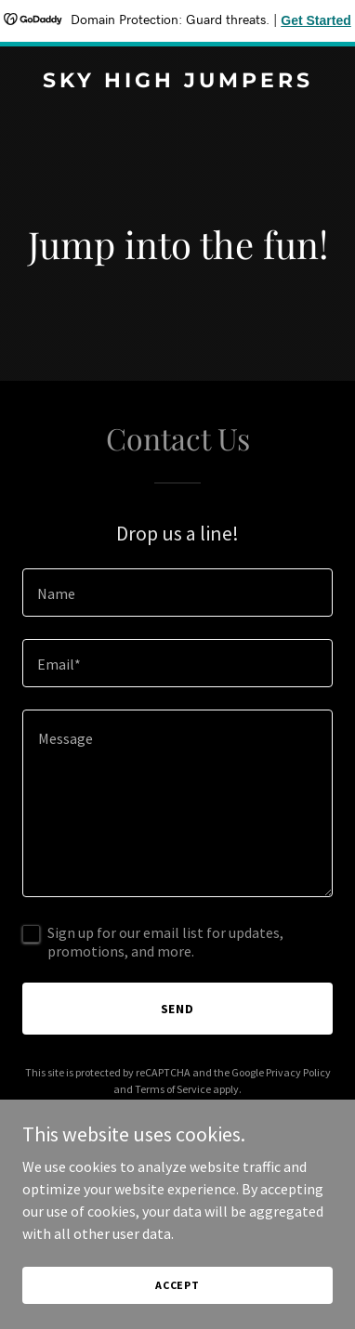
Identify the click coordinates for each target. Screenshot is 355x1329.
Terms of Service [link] (173, 1089)
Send (178, 1008)
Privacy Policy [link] (298, 1072)
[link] (177, 81)
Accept (177, 1285)
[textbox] (177, 592)
